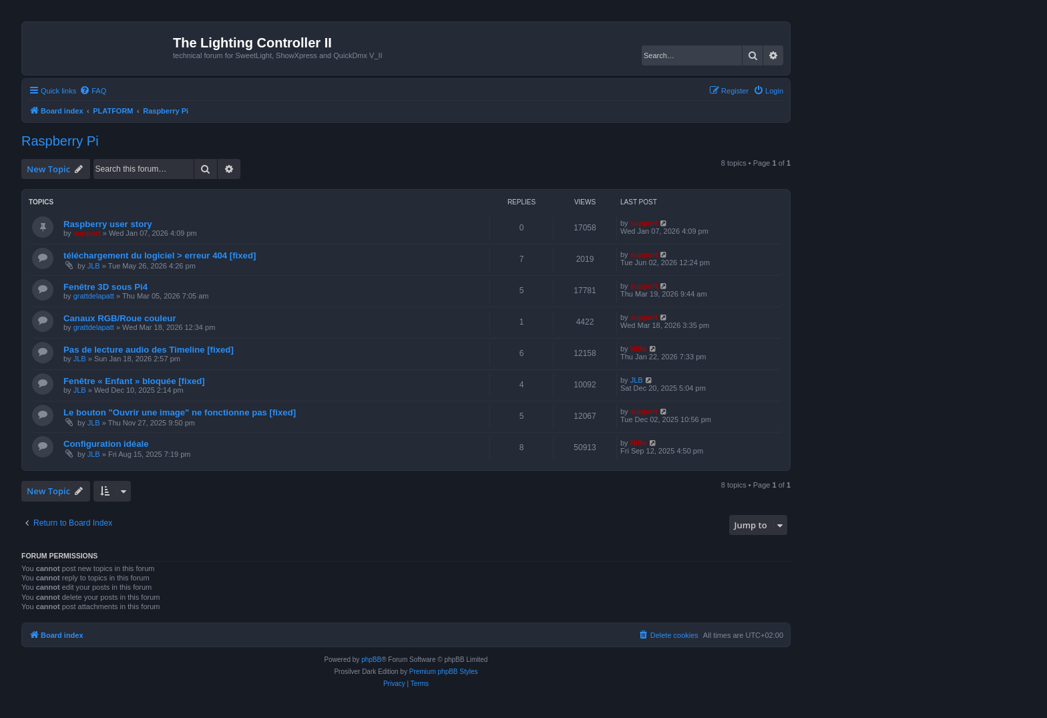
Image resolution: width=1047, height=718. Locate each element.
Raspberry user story (107, 224)
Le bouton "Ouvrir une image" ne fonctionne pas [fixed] (179, 412)
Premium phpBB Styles (443, 671)
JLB (93, 266)
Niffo (638, 349)
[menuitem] (92, 91)
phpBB (371, 659)
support (87, 233)
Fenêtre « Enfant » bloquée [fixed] (134, 381)
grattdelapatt (93, 296)
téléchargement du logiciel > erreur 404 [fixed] (159, 255)
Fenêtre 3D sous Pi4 (105, 287)
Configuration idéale (105, 444)
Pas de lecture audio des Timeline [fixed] (148, 350)
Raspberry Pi (60, 141)
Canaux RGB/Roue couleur (119, 318)
